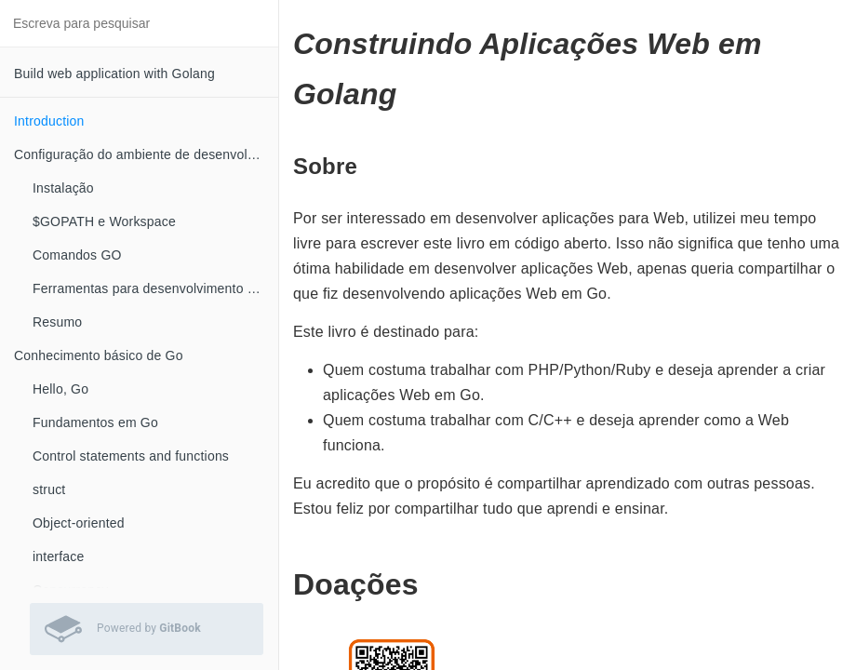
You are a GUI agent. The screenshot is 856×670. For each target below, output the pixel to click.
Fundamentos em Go (95, 422)
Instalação (63, 188)
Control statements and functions (131, 456)
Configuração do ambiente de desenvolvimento (146, 154)
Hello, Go (60, 389)
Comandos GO (77, 255)
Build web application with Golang (114, 73)
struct (49, 489)
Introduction (49, 121)
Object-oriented (79, 523)
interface (59, 556)
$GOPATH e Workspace (104, 221)
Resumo (57, 322)
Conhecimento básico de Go (98, 355)
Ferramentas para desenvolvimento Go (149, 288)
